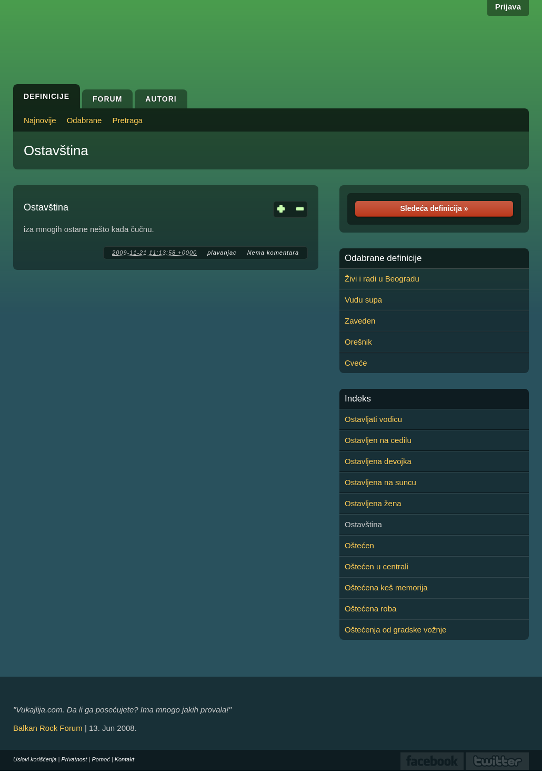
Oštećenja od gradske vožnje (395, 629)
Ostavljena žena (373, 503)
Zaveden (360, 320)
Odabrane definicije (383, 258)
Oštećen (359, 545)
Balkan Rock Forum (48, 727)
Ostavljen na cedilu (378, 440)
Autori (160, 99)
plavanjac (221, 252)
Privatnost (74, 759)
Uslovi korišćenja (35, 759)
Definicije (46, 96)
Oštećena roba (370, 608)
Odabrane (84, 120)
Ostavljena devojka (378, 461)
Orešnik (358, 341)
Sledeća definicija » (434, 208)
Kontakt (124, 759)
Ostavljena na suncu (380, 482)
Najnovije (40, 120)
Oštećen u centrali (376, 566)
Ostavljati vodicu (373, 419)
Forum (107, 99)
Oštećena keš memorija (386, 587)
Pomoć (100, 759)
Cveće (356, 362)
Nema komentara (273, 252)
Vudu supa (363, 299)
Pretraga (127, 120)
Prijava (508, 6)
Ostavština (56, 150)
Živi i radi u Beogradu (382, 278)
